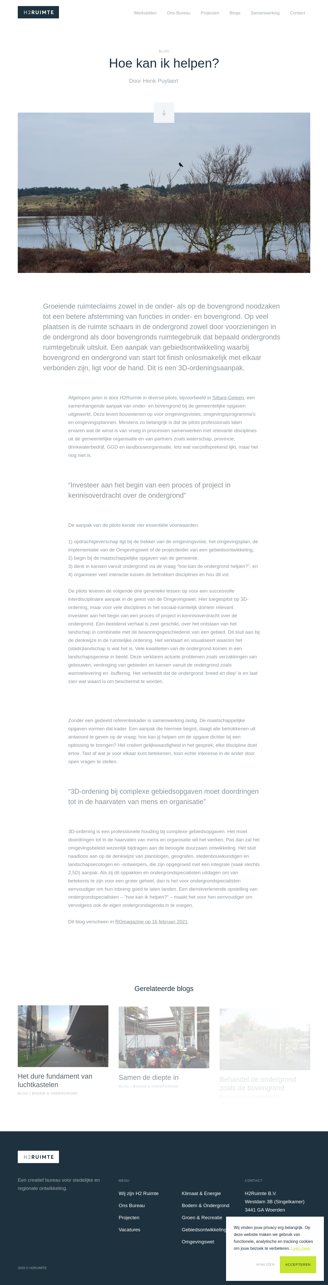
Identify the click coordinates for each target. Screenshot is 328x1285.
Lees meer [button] (301, 1248)
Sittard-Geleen (228, 400)
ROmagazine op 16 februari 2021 (151, 924)
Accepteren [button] (298, 1264)
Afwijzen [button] (265, 1264)
